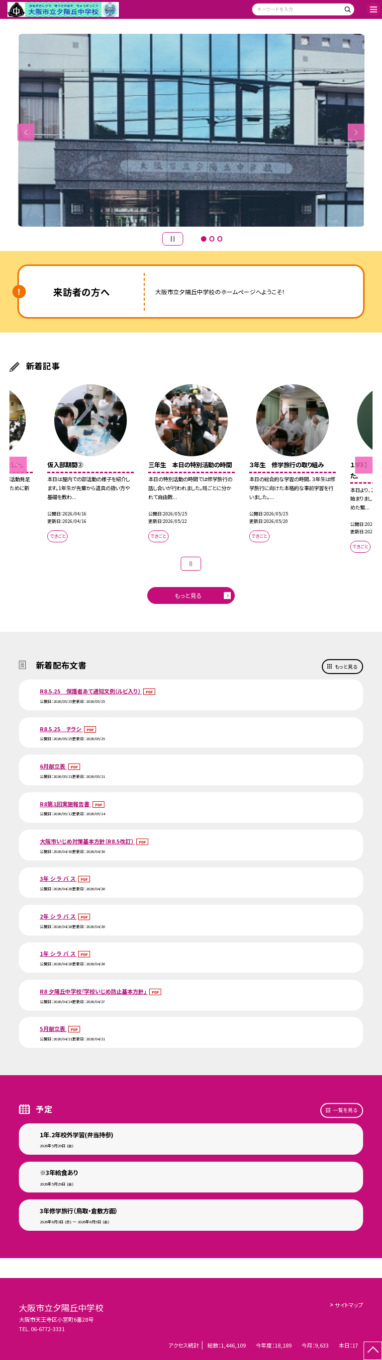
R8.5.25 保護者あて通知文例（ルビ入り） (91, 691)
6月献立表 (53, 766)
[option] (191, 130)
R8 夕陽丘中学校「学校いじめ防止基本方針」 (94, 991)
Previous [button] (26, 132)
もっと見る (188, 595)
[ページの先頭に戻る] (373, 1351)
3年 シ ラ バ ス (58, 878)
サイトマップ (349, 1305)
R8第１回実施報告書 (65, 804)
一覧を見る (345, 1109)
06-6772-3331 (48, 1329)
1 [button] (203, 238)
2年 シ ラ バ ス (58, 916)
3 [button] (219, 238)
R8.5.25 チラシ (61, 729)
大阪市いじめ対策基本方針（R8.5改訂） (87, 841)
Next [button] (356, 132)
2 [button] (211, 238)
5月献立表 (53, 1028)
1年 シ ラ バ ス (58, 953)
